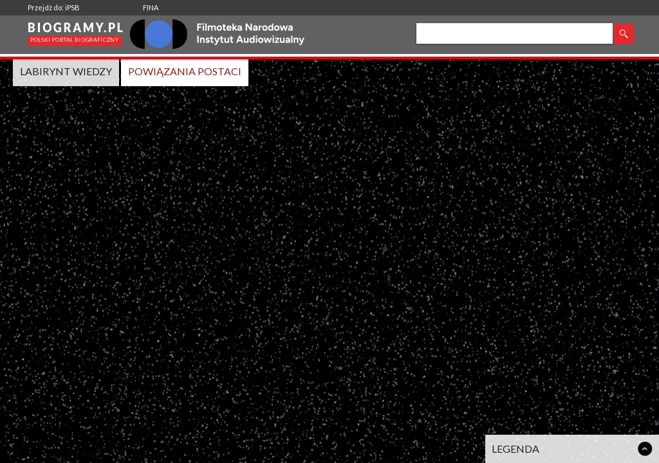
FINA (150, 7)
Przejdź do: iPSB (54, 7)
